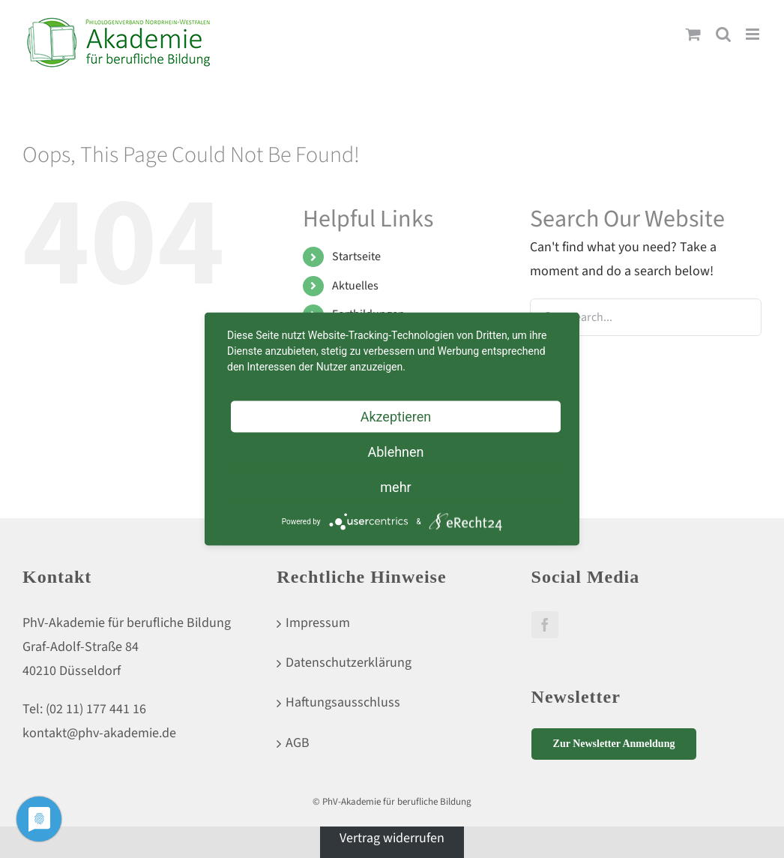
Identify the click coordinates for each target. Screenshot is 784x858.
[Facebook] (544, 624)
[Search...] (646, 317)
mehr (395, 487)
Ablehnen (395, 452)
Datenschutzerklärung (348, 662)
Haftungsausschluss (343, 702)
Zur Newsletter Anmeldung (614, 743)
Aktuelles (355, 286)
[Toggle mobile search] (723, 34)
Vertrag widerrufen (392, 838)
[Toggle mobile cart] (693, 34)
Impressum (318, 623)
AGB (298, 743)
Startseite (356, 256)
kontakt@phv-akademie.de (99, 733)
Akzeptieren (396, 416)
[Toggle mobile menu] (754, 34)
